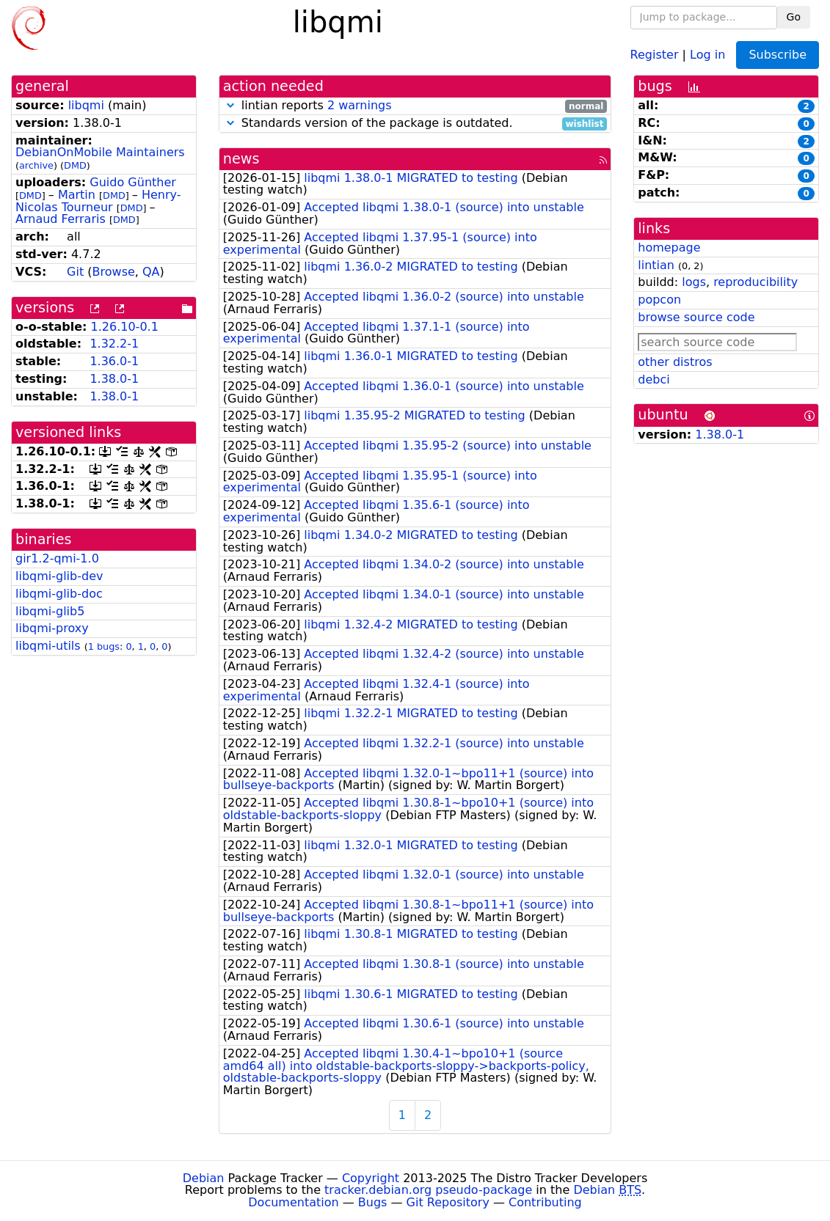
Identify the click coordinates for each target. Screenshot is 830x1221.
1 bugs (104, 646)
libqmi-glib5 (49, 611)
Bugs (372, 1202)
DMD (75, 165)
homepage (669, 247)
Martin (76, 195)
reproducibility (755, 282)
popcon (659, 300)
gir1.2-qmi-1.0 (57, 558)
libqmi (86, 105)
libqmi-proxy (52, 628)
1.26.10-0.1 (125, 327)
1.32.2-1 (114, 344)
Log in (707, 54)
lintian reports (415, 106)
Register (654, 54)
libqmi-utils (48, 646)
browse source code (696, 317)
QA (151, 272)
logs (694, 282)
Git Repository (448, 1202)
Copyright (370, 1178)
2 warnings (359, 105)
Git (75, 272)
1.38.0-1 (114, 379)
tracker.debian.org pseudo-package (428, 1190)
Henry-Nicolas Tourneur (98, 201)
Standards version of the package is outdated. (415, 123)
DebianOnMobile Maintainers (100, 152)
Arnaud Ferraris (60, 219)
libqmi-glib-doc (59, 594)
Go (794, 17)
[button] (230, 105)
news (241, 158)
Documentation (293, 1202)
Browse (113, 272)
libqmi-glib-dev (59, 576)
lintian (656, 265)
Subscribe (778, 55)
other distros (675, 362)
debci (653, 379)
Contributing (545, 1202)
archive (36, 165)
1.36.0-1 (114, 361)
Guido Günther (133, 182)
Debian (204, 1178)
